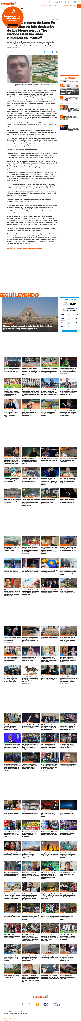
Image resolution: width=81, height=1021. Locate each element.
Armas (25, 248)
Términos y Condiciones (10, 1018)
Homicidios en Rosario (35, 248)
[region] (40, 13)
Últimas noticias (44, 5)
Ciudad (50, 5)
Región (55, 5)
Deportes (66, 5)
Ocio (71, 5)
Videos (74, 5)
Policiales (60, 5)
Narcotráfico (11, 248)
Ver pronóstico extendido (69, 331)
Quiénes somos (7, 1017)
